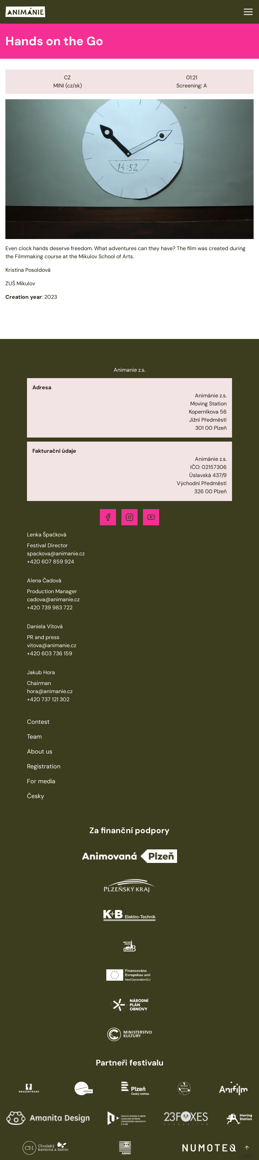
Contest (38, 722)
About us (39, 751)
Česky (35, 796)
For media (41, 781)
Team (34, 737)
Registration (43, 766)
